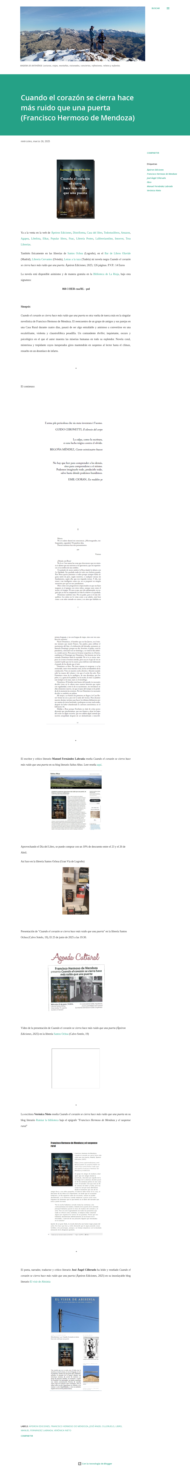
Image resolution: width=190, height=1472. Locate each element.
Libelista (36, 238)
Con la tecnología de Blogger (95, 1463)
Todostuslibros (111, 232)
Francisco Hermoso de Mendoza (162, 173)
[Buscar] (156, 8)
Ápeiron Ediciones (61, 232)
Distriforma (79, 232)
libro (149, 182)
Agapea (25, 238)
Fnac (71, 238)
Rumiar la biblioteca (47, 1120)
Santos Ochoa (75, 253)
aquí (99, 764)
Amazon (125, 232)
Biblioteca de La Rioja (106, 274)
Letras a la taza (72, 259)
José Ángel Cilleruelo (156, 178)
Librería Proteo (84, 238)
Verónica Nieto (154, 190)
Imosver (119, 238)
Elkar (46, 238)
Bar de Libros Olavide (118, 253)
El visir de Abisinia (40, 1281)
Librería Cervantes (42, 259)
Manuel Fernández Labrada (160, 186)
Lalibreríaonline (104, 238)
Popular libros (58, 238)
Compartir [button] (153, 152)
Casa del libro (94, 232)
